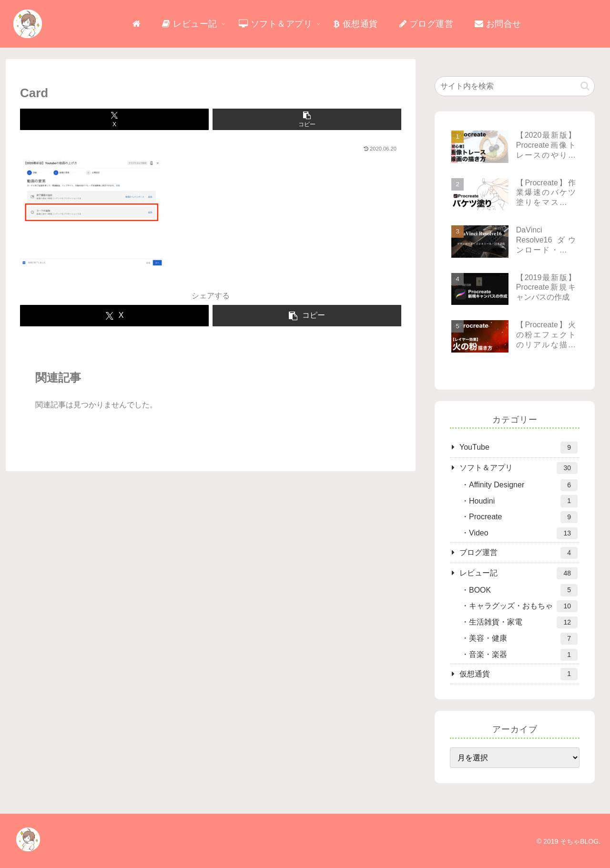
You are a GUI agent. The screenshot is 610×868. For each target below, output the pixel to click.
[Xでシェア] (114, 119)
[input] (515, 86)
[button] (307, 119)
